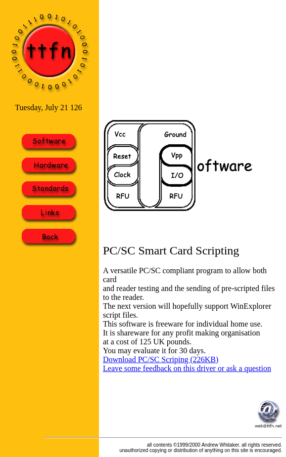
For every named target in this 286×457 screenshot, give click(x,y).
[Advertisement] (139, 59)
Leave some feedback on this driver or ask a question (187, 368)
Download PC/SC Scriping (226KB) (160, 359)
